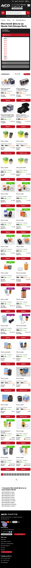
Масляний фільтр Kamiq (8, 495)
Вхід (27, 1)
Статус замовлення (6, 552)
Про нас (3, 549)
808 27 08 (16, 6)
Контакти (21, 1)
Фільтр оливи (4, 141)
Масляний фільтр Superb (8, 506)
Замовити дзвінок (6, 534)
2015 (5, 51)
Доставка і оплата (6, 541)
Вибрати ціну (7, 153)
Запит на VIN (20, 534)
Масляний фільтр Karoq (8, 497)
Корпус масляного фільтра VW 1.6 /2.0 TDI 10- (22, 115)
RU (13, 1)
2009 (5, 59)
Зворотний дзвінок (17, 8)
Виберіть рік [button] (7, 35)
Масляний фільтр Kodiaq (8, 499)
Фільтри (26, 74)
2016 (5, 53)
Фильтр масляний (21, 325)
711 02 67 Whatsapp (19, 5)
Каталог (3, 547)
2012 (5, 45)
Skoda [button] (5, 63)
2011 (5, 43)
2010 (5, 40)
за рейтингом (5, 74)
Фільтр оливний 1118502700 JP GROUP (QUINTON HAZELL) (22, 89)
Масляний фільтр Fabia (8, 492)
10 (25, 474)
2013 (5, 47)
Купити (8, 100)
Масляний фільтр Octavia (8, 500)
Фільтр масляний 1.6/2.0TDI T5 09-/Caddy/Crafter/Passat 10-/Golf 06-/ (7, 89)
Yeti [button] (4, 66)
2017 (5, 55)
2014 (5, 49)
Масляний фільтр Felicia (8, 494)
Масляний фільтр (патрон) (5, 431)
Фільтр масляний (21, 167)
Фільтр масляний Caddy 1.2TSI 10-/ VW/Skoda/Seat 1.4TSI (8, 115)
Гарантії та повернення (7, 543)
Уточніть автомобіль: (6, 30)
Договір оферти (5, 545)
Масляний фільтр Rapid (8, 502)
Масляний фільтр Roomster (9, 504)
